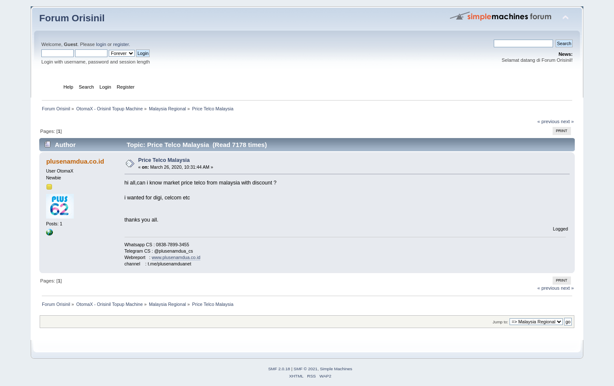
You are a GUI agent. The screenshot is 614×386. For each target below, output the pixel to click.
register (121, 44)
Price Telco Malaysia (164, 160)
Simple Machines (336, 368)
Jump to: (500, 322)
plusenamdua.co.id (75, 161)
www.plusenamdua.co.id (176, 257)
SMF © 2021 (306, 368)
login (101, 44)
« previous (548, 121)
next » (567, 121)
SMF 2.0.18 (279, 368)
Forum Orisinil (71, 18)
